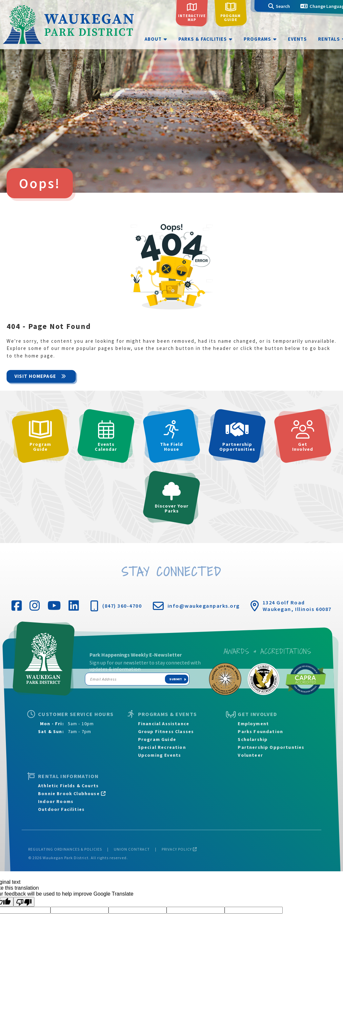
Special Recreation (162, 747)
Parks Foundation (260, 731)
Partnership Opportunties (271, 747)
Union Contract (132, 849)
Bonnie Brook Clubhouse (72, 793)
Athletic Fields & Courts (68, 786)
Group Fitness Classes (166, 731)
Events (297, 39)
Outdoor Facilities (61, 809)
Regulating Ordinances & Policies (65, 849)
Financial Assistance (163, 724)
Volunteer (250, 755)
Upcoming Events (159, 755)
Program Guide (157, 739)
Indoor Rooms (55, 801)
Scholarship (253, 739)
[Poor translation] (23, 902)
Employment (253, 724)
